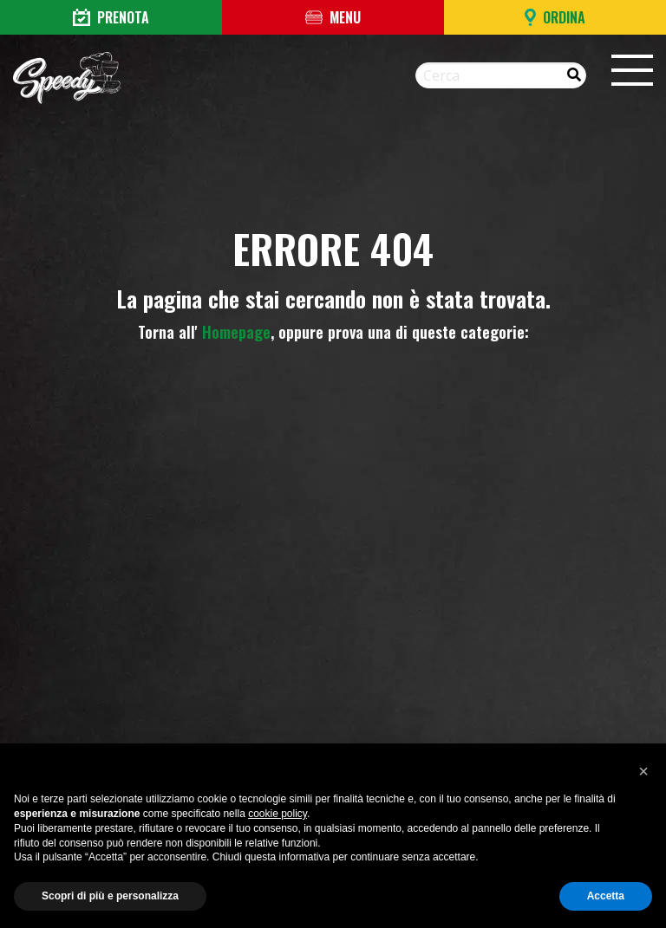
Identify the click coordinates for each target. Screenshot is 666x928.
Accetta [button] (605, 896)
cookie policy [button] (277, 814)
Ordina (555, 17)
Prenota (111, 17)
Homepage (236, 332)
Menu (333, 17)
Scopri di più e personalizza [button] (110, 896)
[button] (643, 771)
